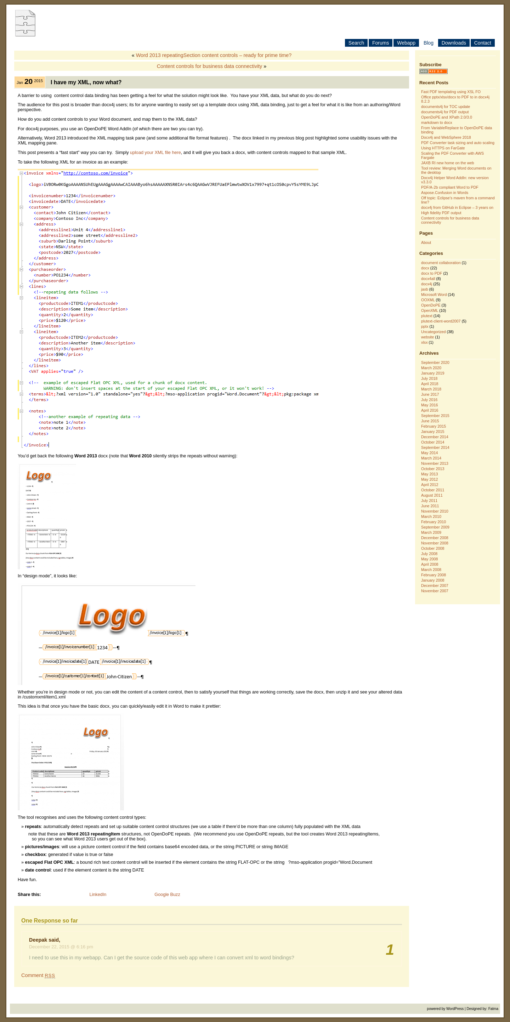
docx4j (426, 284)
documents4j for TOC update (445, 106)
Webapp (406, 43)
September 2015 (435, 415)
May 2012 (429, 479)
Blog (429, 43)
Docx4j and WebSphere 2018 (446, 137)
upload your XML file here (155, 152)
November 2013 (434, 463)
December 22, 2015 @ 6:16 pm (61, 946)
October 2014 (432, 442)
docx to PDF (431, 273)
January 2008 (432, 580)
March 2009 (431, 532)
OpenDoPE (431, 305)
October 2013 (432, 469)
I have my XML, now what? (86, 82)
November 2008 (434, 543)
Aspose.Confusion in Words (444, 192)
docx (425, 268)
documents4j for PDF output (445, 112)
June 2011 (430, 506)
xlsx (424, 342)
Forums (380, 43)
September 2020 (435, 362)
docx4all (428, 278)
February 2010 (433, 522)
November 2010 (434, 511)
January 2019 (432, 373)
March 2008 (431, 569)
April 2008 (429, 564)
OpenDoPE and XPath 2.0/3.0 (446, 117)
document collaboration (441, 263)
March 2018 (431, 389)
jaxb (424, 289)
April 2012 (429, 485)
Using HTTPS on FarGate (443, 148)
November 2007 (434, 591)
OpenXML (429, 310)
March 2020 (431, 368)
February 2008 (433, 575)
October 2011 (432, 490)
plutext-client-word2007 (441, 321)
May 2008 (429, 559)
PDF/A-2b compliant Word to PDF (449, 187)
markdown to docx (436, 122)
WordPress (455, 1009)
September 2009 (435, 527)
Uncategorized (433, 332)
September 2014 (435, 447)
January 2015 (432, 431)
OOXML (428, 300)
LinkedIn (97, 894)
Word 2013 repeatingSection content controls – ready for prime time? (214, 55)
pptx (424, 326)
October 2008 (432, 548)
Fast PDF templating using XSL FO (451, 92)
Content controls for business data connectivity (209, 66)
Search (356, 43)
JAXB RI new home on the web (447, 163)
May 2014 (429, 453)
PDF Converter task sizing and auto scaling (457, 143)
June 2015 (430, 421)
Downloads (454, 43)
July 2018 (429, 378)
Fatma (493, 1009)
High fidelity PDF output (441, 213)
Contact (482, 43)
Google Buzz (167, 894)
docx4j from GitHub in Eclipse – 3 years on (457, 207)
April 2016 (429, 410)
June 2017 (430, 394)
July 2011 (429, 500)
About (426, 242)
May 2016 (429, 405)
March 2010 (431, 516)
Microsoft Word (434, 294)
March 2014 (431, 458)
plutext (426, 316)
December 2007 (434, 585)
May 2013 (429, 474)
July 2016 (429, 400)
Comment (38, 975)
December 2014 (434, 437)
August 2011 (432, 495)
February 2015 (433, 426)
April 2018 (429, 384)
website (427, 337)
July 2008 (429, 554)
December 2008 (434, 538)
